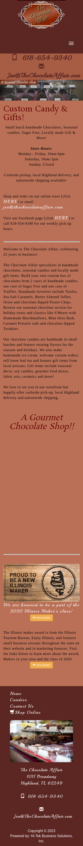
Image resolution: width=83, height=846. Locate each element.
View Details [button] (41, 617)
